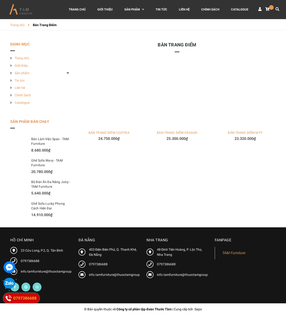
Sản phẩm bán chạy (29, 121)
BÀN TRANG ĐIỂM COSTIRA (109, 133)
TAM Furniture (233, 253)
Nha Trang (157, 240)
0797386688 (30, 261)
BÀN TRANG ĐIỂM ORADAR (177, 133)
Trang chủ (22, 58)
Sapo (198, 309)
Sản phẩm (22, 73)
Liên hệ (20, 88)
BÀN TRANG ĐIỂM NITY (245, 133)
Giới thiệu (21, 65)
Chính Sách (23, 95)
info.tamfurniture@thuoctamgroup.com (50, 271)
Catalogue (22, 102)
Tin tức (20, 80)
